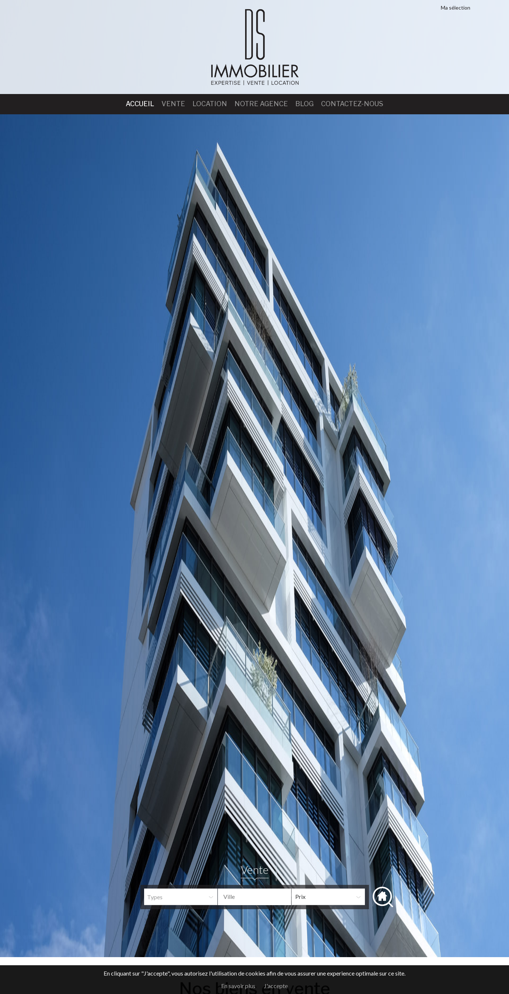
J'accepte (276, 985)
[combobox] (254, 897)
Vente (173, 104)
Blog (304, 104)
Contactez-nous (352, 104)
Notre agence (261, 104)
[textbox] (260, 896)
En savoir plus (238, 985)
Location (209, 104)
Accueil (140, 104)
